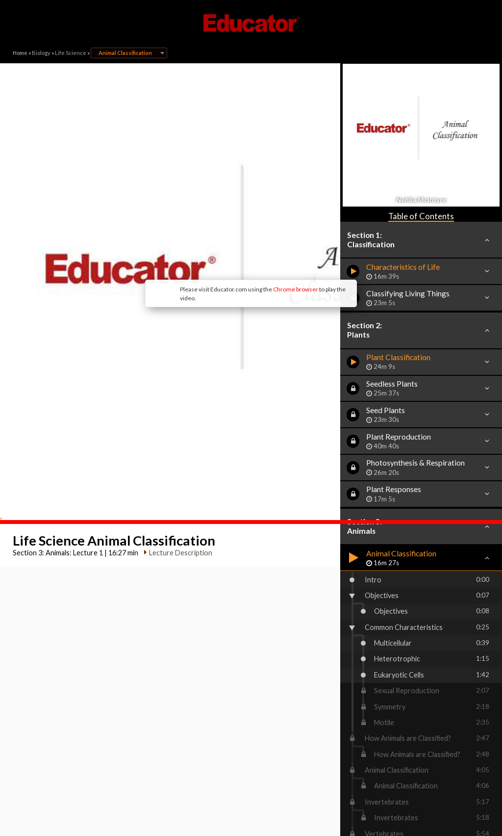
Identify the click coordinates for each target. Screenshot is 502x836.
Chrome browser (214, 215)
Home (20, 53)
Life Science (70, 53)
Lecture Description (176, 419)
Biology (41, 53)
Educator (251, 23)
